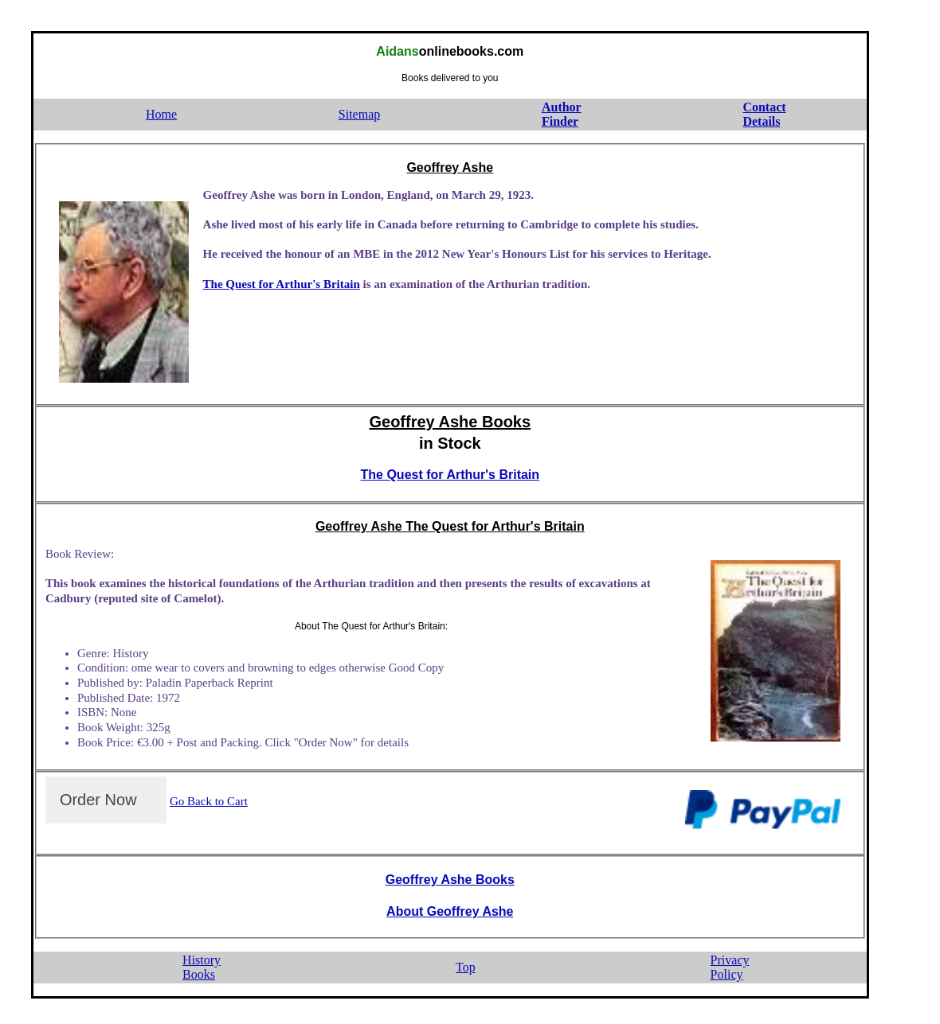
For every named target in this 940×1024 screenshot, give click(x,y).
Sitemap (359, 114)
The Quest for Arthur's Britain (281, 284)
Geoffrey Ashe (449, 167)
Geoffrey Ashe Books (450, 421)
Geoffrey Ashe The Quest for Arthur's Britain (450, 526)
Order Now (98, 799)
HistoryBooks (201, 967)
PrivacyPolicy (730, 967)
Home (161, 114)
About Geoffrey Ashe (449, 911)
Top (466, 967)
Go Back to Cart (209, 801)
